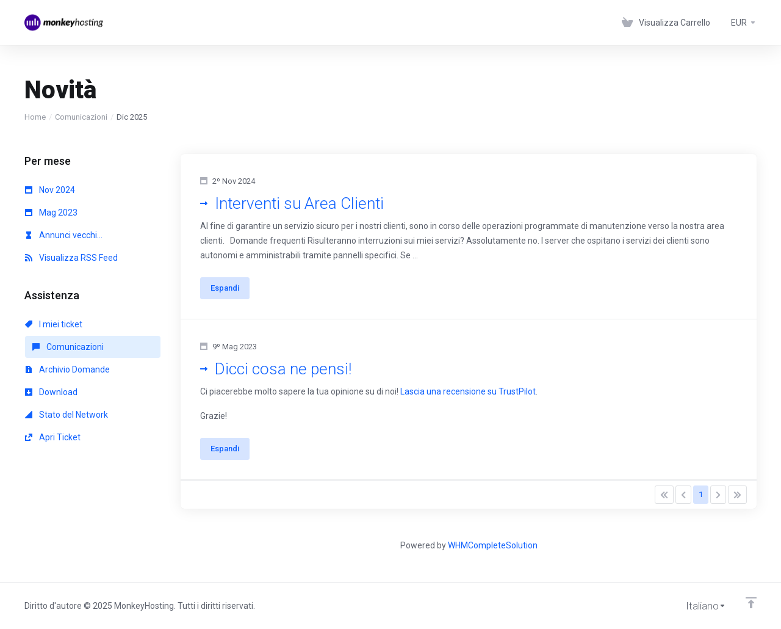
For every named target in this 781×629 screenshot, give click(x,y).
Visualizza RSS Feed (71, 258)
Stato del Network (66, 415)
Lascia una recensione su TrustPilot (468, 391)
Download (51, 392)
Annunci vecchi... (64, 235)
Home (35, 117)
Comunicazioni (81, 117)
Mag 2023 (51, 212)
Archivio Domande (67, 369)
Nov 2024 (50, 190)
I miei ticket (53, 324)
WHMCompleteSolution (493, 545)
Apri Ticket (53, 437)
